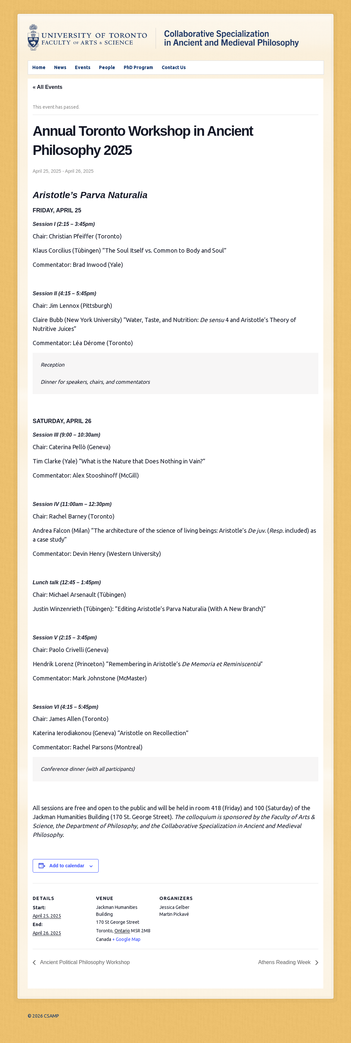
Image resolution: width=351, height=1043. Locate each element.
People (107, 67)
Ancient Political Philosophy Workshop (84, 962)
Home (39, 67)
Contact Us (174, 67)
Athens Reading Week (285, 962)
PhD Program (138, 67)
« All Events (47, 87)
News (60, 67)
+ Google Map (126, 939)
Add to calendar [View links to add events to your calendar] (66, 865)
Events (82, 67)
